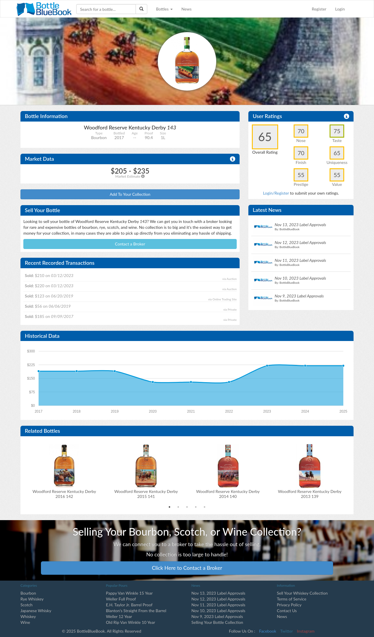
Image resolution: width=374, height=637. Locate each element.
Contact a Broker (130, 243)
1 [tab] (169, 507)
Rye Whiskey (32, 598)
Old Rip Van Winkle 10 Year (130, 622)
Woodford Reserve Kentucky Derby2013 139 (309, 494)
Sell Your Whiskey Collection (302, 593)
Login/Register (276, 193)
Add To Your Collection (130, 194)
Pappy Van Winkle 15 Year (129, 593)
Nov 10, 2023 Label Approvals (218, 610)
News (186, 8)
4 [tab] (196, 507)
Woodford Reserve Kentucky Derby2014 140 (227, 494)
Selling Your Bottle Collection (217, 622)
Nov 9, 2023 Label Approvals (217, 616)
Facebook (267, 631)
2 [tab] (178, 507)
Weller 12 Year (119, 616)
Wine (25, 622)
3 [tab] (187, 507)
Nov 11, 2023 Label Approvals (218, 604)
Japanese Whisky (35, 610)
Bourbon (28, 593)
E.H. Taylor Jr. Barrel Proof (129, 604)
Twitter (286, 631)
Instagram (305, 631)
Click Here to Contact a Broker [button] (187, 568)
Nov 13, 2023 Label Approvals (218, 593)
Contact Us (287, 610)
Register (319, 8)
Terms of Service (292, 598)
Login (340, 8)
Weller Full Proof (121, 598)
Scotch (26, 604)
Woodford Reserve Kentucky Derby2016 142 (64, 494)
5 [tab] (204, 507)
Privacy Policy (289, 604)
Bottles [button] (164, 8)
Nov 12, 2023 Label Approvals (218, 598)
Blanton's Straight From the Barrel (136, 610)
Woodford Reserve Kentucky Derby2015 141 (146, 494)
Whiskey (28, 616)
